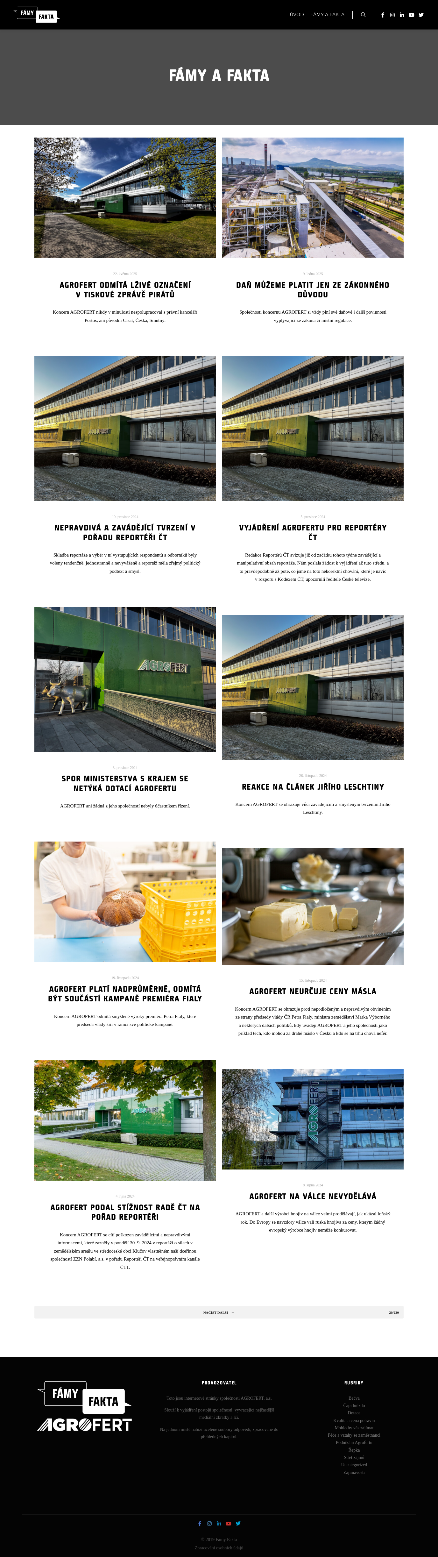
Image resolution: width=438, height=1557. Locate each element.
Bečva (354, 1398)
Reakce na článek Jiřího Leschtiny (313, 787)
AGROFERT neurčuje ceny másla (313, 992)
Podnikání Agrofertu (354, 1442)
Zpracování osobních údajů (219, 1548)
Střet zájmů (354, 1457)
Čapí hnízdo (354, 1405)
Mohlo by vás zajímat (354, 1427)
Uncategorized (354, 1464)
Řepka (354, 1450)
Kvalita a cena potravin (354, 1420)
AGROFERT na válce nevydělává (313, 1197)
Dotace (354, 1413)
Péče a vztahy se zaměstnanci (354, 1435)
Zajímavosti (354, 1472)
